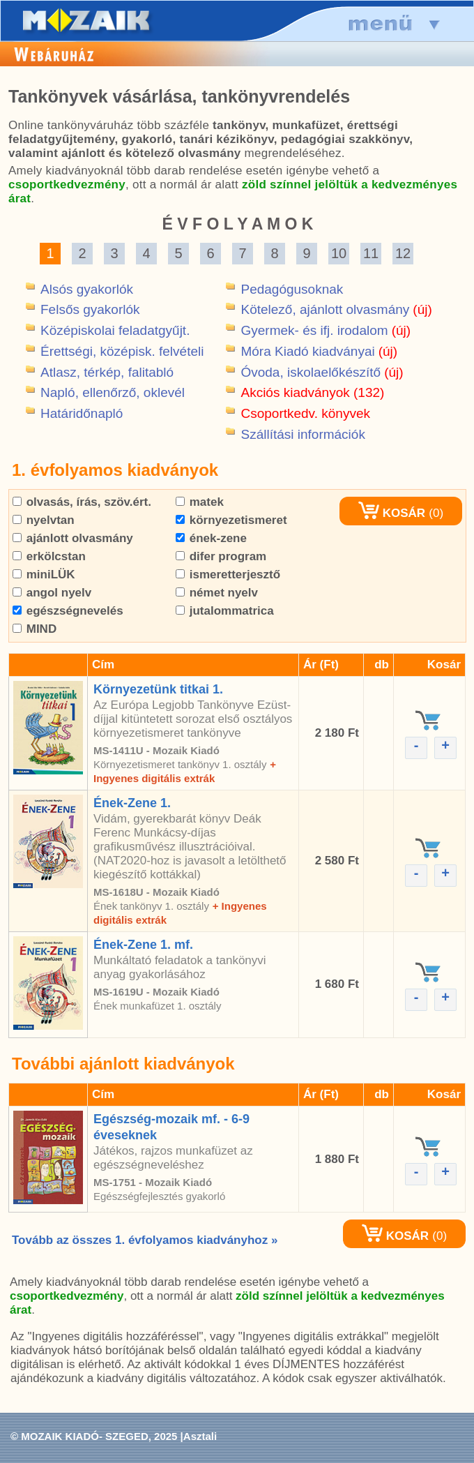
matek (200, 502)
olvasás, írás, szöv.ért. (82, 502)
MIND (34, 629)
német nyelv (217, 592)
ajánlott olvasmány (73, 538)
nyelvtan (44, 520)
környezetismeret (231, 520)
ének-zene (211, 538)
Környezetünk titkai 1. (158, 689)
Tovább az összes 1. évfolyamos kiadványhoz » (144, 1240)
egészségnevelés (68, 610)
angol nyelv (52, 592)
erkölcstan (49, 556)
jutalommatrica (225, 610)
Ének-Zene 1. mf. (143, 945)
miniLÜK (44, 574)
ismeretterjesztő (228, 574)
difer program (221, 556)
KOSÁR (391, 513)
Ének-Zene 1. (132, 803)
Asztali (200, 1436)
